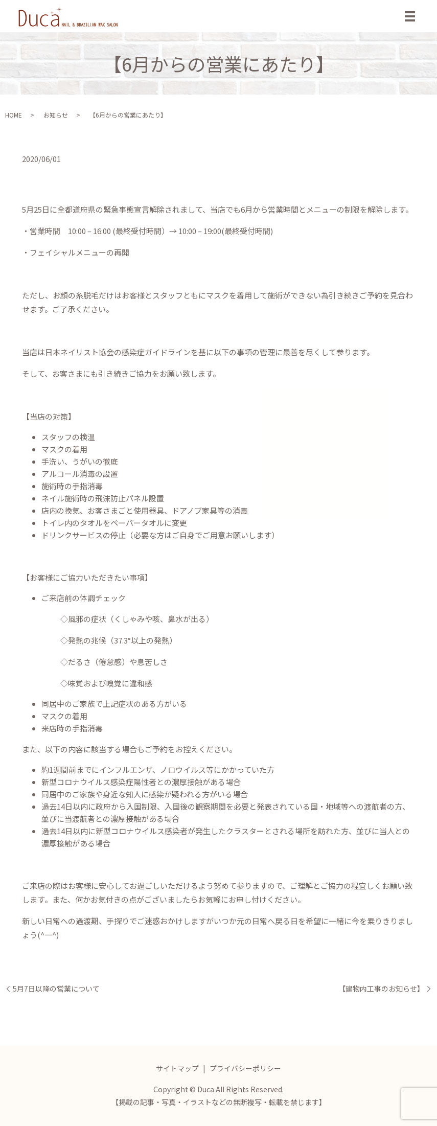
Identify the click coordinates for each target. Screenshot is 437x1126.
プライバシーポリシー (245, 1068)
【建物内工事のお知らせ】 (381, 989)
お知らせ (55, 114)
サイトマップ (177, 1068)
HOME (13, 114)
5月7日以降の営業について (56, 989)
